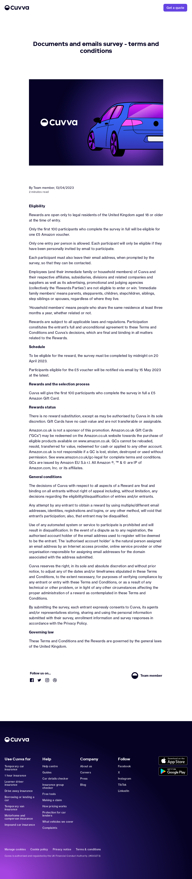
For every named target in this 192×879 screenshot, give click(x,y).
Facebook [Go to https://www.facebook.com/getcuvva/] (124, 766)
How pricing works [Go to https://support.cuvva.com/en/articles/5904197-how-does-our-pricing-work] (54, 806)
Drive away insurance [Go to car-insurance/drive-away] (19, 790)
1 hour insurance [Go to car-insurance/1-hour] (15, 775)
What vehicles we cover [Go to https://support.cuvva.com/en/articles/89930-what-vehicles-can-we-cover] (57, 821)
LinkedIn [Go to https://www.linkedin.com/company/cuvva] (123, 790)
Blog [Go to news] (83, 784)
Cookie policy (39, 849)
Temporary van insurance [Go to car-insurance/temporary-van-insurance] (14, 808)
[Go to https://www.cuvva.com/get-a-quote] (175, 8)
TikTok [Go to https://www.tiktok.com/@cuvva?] (122, 784)
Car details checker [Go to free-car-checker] (55, 778)
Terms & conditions (88, 849)
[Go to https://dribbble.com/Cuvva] (55, 681)
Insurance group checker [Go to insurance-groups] (53, 786)
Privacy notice (62, 849)
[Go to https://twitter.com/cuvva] (39, 681)
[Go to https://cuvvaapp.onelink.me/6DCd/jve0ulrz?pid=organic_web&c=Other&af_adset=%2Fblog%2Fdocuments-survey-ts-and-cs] (173, 761)
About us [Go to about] (86, 766)
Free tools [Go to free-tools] (49, 794)
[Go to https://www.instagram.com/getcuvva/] (47, 681)
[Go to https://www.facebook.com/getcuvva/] (32, 681)
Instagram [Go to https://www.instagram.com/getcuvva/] (124, 778)
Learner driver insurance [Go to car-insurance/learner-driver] (14, 783)
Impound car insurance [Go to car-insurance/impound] (20, 824)
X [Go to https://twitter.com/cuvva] (119, 772)
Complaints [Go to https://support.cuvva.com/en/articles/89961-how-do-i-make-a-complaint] (49, 827)
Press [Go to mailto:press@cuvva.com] (83, 778)
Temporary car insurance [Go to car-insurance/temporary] (14, 768)
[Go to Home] (75, 7)
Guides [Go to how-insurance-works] (47, 772)
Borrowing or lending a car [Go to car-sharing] (19, 799)
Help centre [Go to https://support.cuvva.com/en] (50, 766)
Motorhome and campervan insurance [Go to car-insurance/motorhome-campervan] (19, 817)
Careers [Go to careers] (85, 772)
